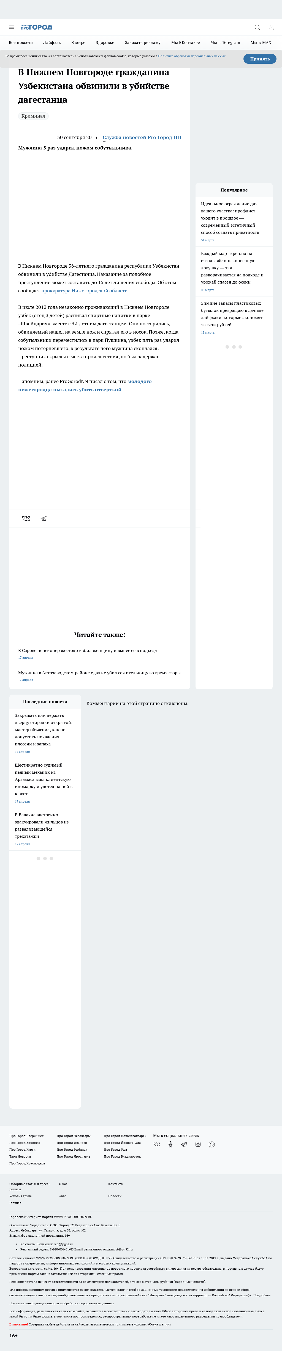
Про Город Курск (22, 1149)
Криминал (33, 116)
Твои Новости (20, 1156)
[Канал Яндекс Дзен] (198, 1144)
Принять (260, 59)
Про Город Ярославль (73, 1156)
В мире (78, 42)
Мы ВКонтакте (185, 42)
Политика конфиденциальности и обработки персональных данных (61, 1303)
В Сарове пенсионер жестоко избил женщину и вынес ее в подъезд (99, 654)
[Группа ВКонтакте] (157, 1144)
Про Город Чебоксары (74, 1136)
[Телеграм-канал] (184, 1144)
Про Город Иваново (72, 1143)
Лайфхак (52, 42)
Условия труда (20, 1196)
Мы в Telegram (225, 42)
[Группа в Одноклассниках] (170, 1144)
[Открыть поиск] (257, 27)
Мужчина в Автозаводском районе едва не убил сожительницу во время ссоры (99, 676)
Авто (62, 1196)
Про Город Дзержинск (26, 1136)
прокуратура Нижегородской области (84, 290)
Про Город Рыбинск (72, 1149)
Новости (114, 1196)
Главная (15, 1203)
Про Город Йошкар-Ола (122, 1143)
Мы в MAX (261, 42)
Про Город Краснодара (27, 1163)
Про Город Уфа (115, 1149)
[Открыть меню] (11, 27)
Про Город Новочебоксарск (125, 1136)
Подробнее (261, 1295)
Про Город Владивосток (122, 1156)
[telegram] (45, 518)
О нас (63, 1184)
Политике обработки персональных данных (192, 56)
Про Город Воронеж (24, 1143)
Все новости (21, 42)
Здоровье (105, 42)
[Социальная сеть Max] (212, 1144)
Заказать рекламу (143, 42)
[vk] (26, 518)
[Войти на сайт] (270, 27)
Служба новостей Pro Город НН (142, 137)
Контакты (115, 1184)
